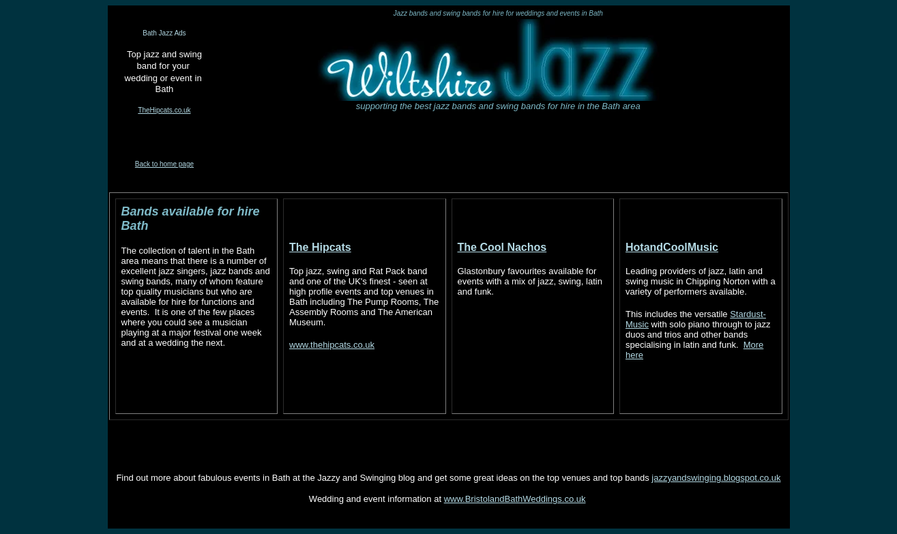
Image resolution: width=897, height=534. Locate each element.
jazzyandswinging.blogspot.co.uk (715, 478)
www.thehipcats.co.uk (331, 345)
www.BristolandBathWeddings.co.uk (515, 499)
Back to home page (164, 164)
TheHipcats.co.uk (164, 110)
